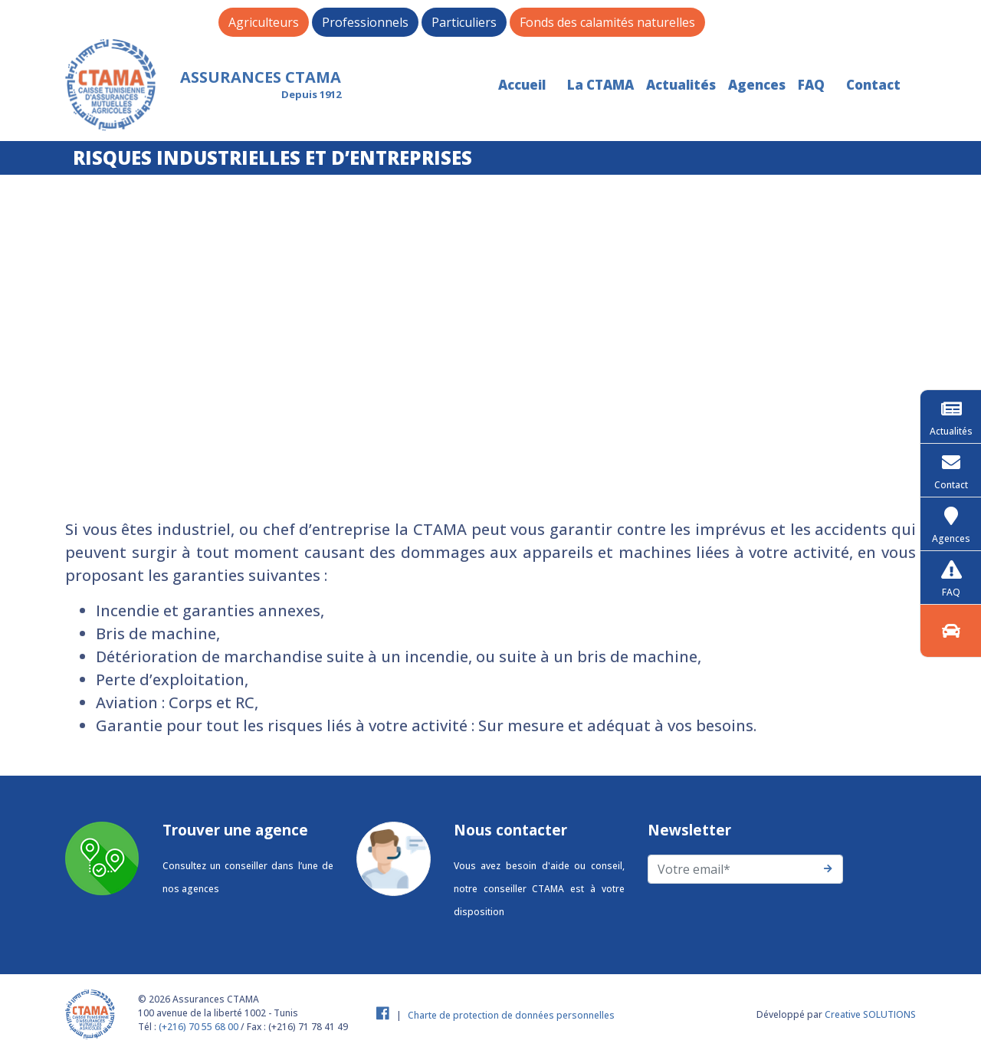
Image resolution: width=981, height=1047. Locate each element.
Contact (873, 85)
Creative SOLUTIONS (870, 1014)
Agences (757, 85)
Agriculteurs (263, 22)
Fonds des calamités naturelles (607, 22)
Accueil (522, 85)
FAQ (811, 85)
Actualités (681, 85)
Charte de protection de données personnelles (511, 1015)
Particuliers (464, 22)
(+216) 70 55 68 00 (198, 1026)
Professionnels (365, 22)
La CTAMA (600, 85)
